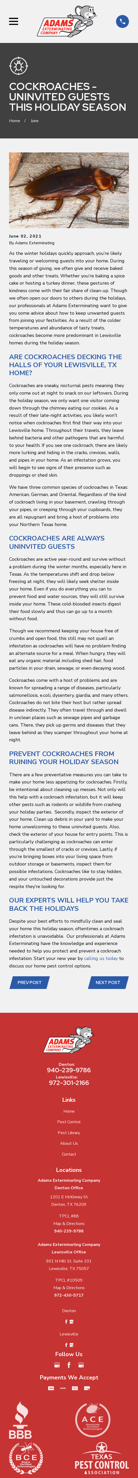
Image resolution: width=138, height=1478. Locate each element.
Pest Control (69, 1122)
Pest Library (69, 1133)
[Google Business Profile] (57, 1365)
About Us (69, 1143)
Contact (69, 1154)
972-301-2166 (69, 1083)
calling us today (101, 958)
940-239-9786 (69, 1070)
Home (69, 1111)
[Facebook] (69, 1365)
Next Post (108, 982)
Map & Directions (69, 1223)
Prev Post (30, 982)
